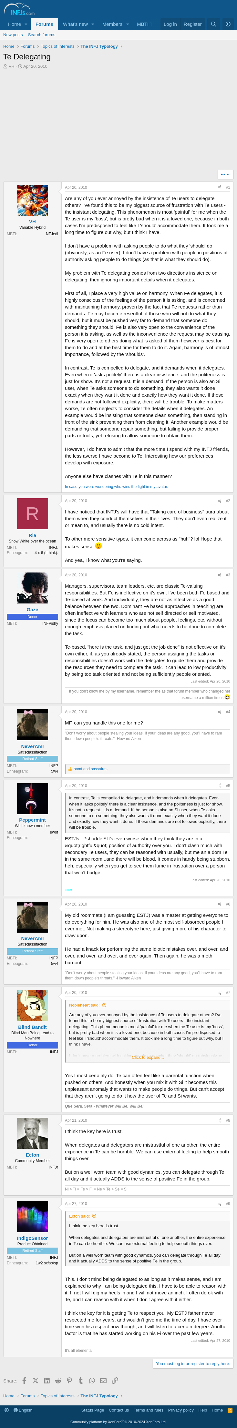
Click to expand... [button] (148, 1057)
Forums (44, 24)
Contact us (119, 1410)
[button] (26, 24)
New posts (13, 34)
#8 (228, 1120)
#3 (228, 575)
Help (203, 1410)
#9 (228, 1203)
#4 (228, 712)
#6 (228, 904)
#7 (228, 992)
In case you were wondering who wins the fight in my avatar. (116, 486)
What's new (75, 24)
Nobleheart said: (84, 1005)
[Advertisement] (118, 121)
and (91, 769)
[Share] (219, 187)
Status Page (92, 1410)
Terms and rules (148, 1410)
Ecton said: (79, 1216)
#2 (228, 501)
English (23, 1410)
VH (12, 66)
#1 (228, 187)
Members (112, 24)
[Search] (213, 24)
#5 (228, 786)
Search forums (42, 34)
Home (14, 24)
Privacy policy (181, 1410)
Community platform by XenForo (118, 1422)
